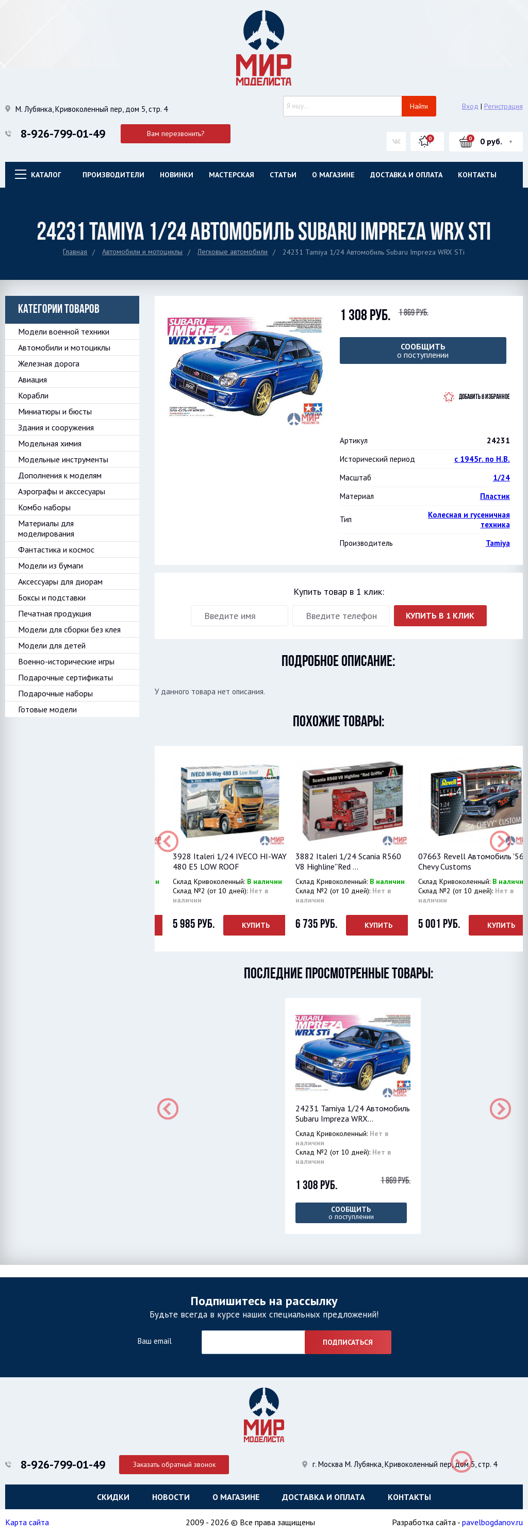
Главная (75, 251)
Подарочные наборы (55, 693)
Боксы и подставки (52, 597)
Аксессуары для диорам (60, 581)
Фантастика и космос (56, 549)
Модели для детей (52, 645)
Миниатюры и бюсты (55, 411)
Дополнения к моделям (60, 475)
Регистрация (503, 106)
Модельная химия (49, 443)
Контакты (477, 174)
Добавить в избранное (484, 397)
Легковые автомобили (232, 251)
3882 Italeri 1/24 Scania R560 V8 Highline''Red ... (348, 861)
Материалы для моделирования (46, 528)
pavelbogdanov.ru (492, 1522)
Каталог (46, 174)
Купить (256, 925)
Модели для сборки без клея (69, 629)
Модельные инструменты (63, 459)
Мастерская (231, 174)
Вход (470, 106)
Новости (171, 1496)
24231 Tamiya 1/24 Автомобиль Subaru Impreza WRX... (352, 1113)
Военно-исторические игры (66, 661)
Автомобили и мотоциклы (142, 251)
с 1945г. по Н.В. (482, 459)
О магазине (333, 174)
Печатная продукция (54, 613)
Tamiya (498, 543)
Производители (113, 174)
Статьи (283, 174)
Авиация (32, 379)
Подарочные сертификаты (65, 677)
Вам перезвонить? (176, 133)
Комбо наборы (44, 507)
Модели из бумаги (50, 565)
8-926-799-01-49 (63, 133)
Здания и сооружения (56, 427)
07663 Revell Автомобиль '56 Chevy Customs (471, 861)
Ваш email (154, 1340)
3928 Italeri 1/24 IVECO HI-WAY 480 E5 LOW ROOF (230, 861)
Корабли (33, 395)
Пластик (495, 496)
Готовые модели (47, 709)
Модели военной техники (63, 331)
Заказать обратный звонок (176, 1463)
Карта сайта (27, 1522)
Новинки (176, 174)
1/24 (501, 477)
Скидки (113, 1496)
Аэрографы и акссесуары (61, 491)
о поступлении (423, 350)
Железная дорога (48, 363)
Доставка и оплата (406, 174)
